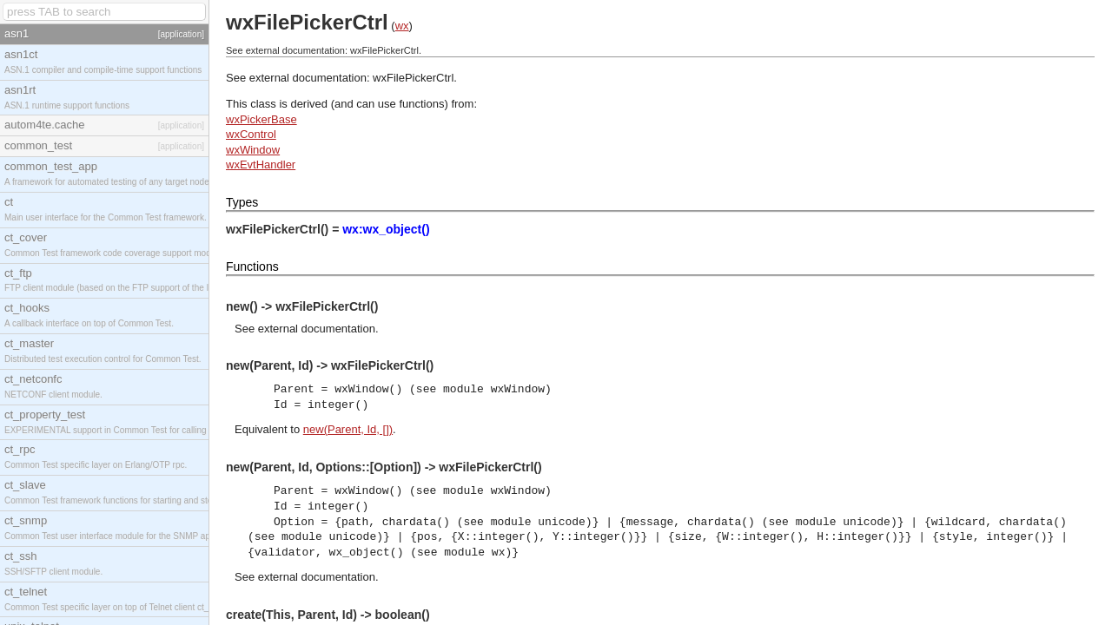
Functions (252, 266)
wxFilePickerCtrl (413, 77)
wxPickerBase (261, 119)
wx (402, 25)
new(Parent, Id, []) (348, 429)
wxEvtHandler (260, 164)
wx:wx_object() (385, 229)
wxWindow (253, 149)
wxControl (251, 134)
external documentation (316, 328)
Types (242, 202)
